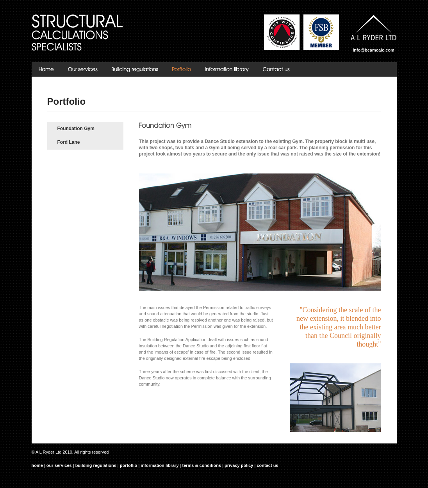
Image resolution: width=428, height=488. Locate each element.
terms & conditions (201, 465)
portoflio (128, 465)
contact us (267, 465)
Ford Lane (68, 142)
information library (159, 465)
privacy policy (239, 465)
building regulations (95, 465)
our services (59, 465)
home (37, 465)
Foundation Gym (76, 128)
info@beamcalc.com (373, 50)
